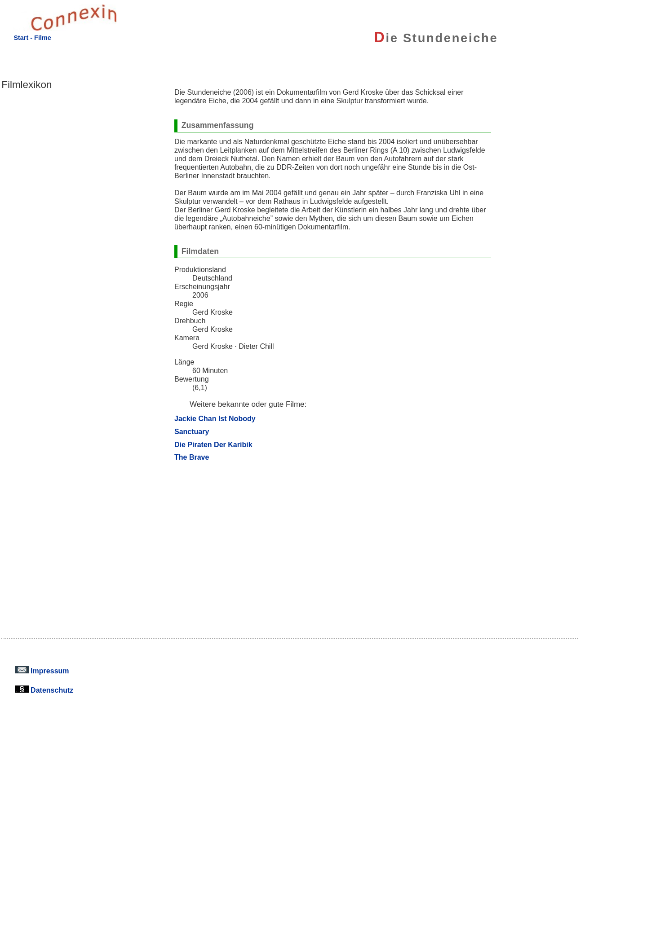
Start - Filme (32, 37)
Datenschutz (44, 690)
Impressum (42, 671)
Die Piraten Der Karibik (213, 444)
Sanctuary (191, 431)
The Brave (191, 457)
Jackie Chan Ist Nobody (215, 418)
